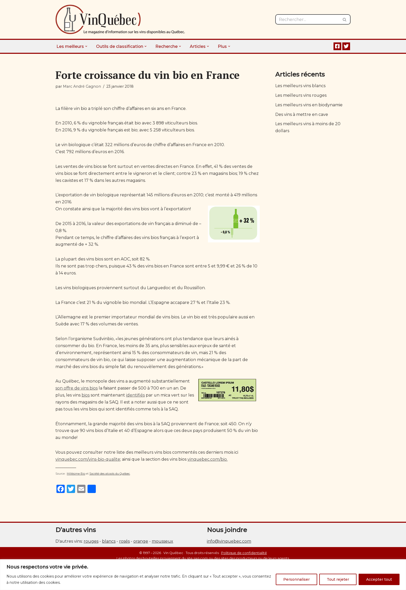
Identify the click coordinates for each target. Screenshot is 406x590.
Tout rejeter (338, 579)
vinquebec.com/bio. (208, 462)
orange (140, 544)
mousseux (162, 544)
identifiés (135, 397)
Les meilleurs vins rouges (301, 95)
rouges (91, 544)
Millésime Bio (76, 477)
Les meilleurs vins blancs (300, 86)
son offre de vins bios (76, 391)
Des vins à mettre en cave (301, 115)
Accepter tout (379, 579)
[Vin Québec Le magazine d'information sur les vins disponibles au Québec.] (120, 19)
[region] (203, 574)
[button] (86, 46)
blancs (108, 544)
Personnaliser (296, 579)
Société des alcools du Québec (109, 477)
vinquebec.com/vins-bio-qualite (88, 462)
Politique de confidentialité (244, 556)
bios (86, 397)
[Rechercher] (307, 19)
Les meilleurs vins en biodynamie (309, 105)
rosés (124, 544)
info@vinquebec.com (229, 544)
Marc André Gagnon (82, 86)
